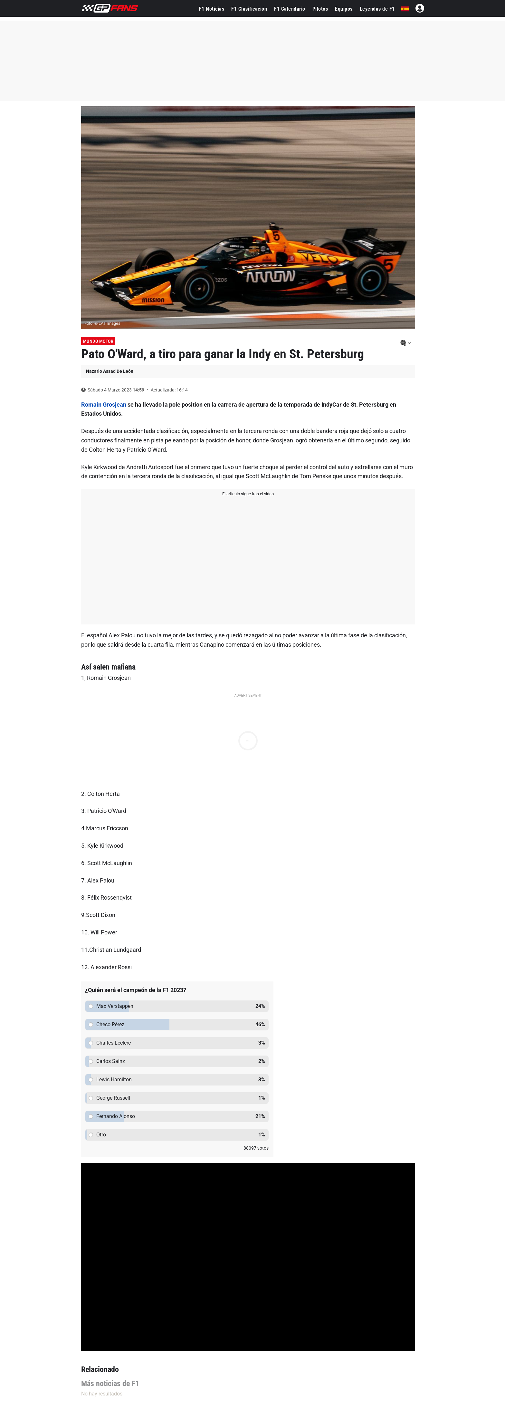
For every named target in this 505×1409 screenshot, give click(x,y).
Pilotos (320, 9)
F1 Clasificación (249, 9)
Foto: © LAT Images (102, 323)
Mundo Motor (98, 341)
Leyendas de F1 (377, 9)
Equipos (344, 9)
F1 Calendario (289, 9)
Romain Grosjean (103, 404)
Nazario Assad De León (109, 371)
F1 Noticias (211, 9)
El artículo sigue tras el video (248, 493)
